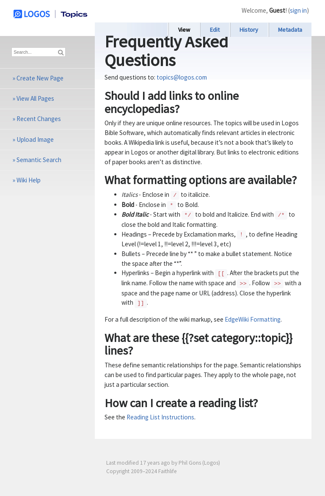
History (249, 29)
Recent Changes (39, 119)
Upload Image (35, 139)
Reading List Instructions (160, 417)
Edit (215, 29)
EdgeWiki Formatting (253, 319)
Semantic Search (39, 160)
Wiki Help (29, 180)
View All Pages (35, 98)
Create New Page (40, 78)
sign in (298, 10)
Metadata (290, 29)
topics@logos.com (182, 77)
